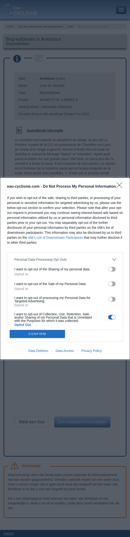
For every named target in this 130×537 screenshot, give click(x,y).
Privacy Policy (91, 351)
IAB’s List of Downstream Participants (55, 237)
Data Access (65, 351)
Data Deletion (38, 351)
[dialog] (65, 269)
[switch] (112, 269)
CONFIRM (37, 334)
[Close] (120, 186)
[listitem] (65, 259)
